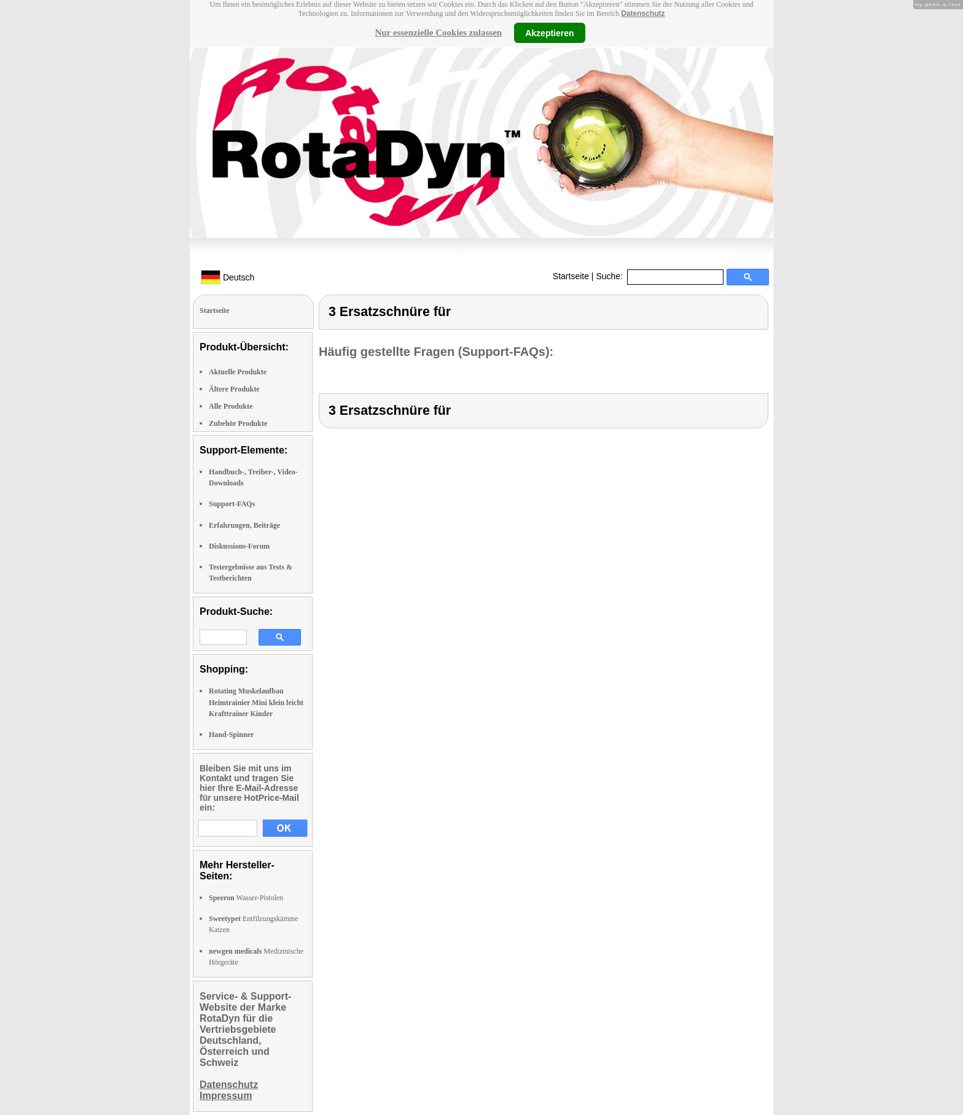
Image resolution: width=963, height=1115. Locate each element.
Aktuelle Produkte (238, 372)
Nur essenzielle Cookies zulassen (438, 32)
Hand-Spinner (231, 734)
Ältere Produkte (234, 389)
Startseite (571, 276)
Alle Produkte (230, 406)
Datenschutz (643, 13)
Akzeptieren (549, 32)
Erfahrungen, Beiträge (244, 525)
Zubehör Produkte (238, 423)
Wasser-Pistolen (246, 897)
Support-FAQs (232, 504)
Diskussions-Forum (239, 546)
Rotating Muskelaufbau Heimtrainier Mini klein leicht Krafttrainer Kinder (256, 702)
